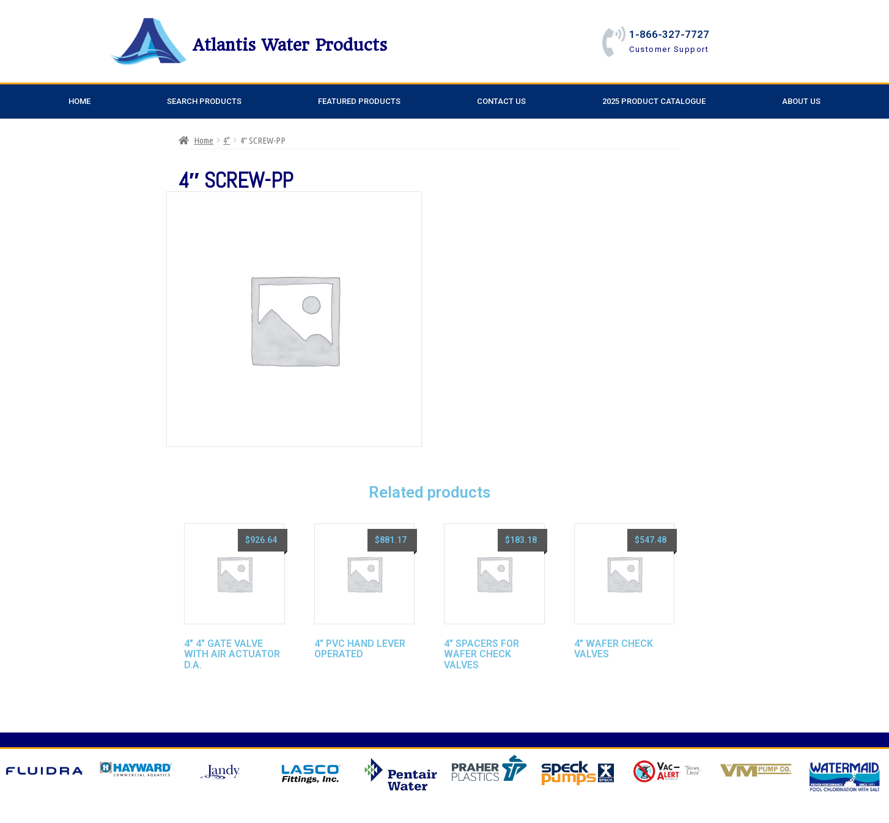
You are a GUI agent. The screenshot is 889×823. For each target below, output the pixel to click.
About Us (801, 101)
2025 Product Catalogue (654, 101)
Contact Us (501, 101)
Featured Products (359, 101)
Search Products (204, 101)
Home (79, 101)
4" (226, 140)
